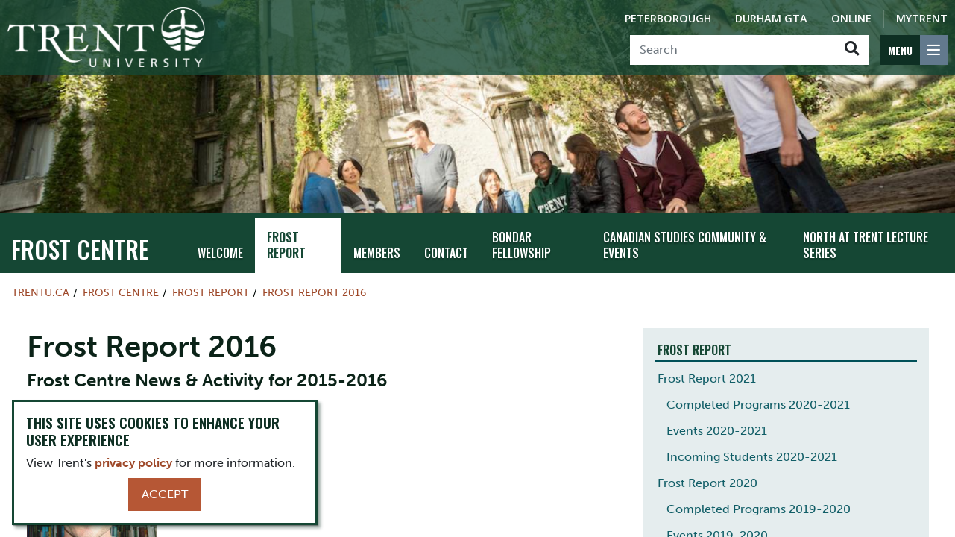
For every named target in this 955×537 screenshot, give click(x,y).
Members (376, 253)
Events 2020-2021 (716, 431)
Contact (446, 253)
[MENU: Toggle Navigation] (914, 50)
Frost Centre (80, 248)
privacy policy (133, 463)
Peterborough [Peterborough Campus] (668, 18)
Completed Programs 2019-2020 (758, 509)
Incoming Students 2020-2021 (751, 457)
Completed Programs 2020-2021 (758, 405)
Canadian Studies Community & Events (684, 245)
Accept (165, 494)
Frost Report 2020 (707, 483)
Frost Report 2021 (707, 378)
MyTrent (922, 18)
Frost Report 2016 (314, 292)
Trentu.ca (40, 292)
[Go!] (851, 50)
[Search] (732, 50)
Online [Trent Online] (851, 18)
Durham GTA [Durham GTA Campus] (771, 18)
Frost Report (286, 245)
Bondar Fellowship (521, 245)
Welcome (220, 253)
